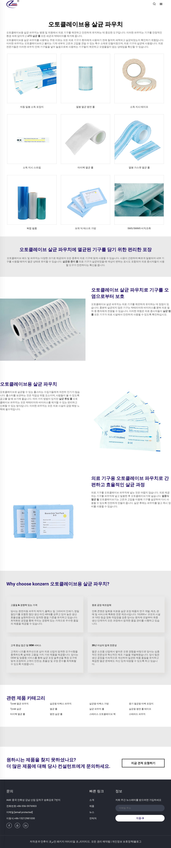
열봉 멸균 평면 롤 (85, 106)
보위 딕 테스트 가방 (85, 228)
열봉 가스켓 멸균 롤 (139, 167)
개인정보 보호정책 (122, 841)
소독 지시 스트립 (32, 167)
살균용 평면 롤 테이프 (140, 709)
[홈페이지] (12, 3)
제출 (140, 818)
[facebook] (9, 825)
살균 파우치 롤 (96, 709)
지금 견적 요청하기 (143, 763)
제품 (91, 806)
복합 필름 (32, 228)
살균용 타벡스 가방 (99, 703)
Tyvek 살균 (15, 709)
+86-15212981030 (24, 818)
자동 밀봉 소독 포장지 (32, 106)
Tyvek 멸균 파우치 (19, 703)
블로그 (137, 841)
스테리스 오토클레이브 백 (102, 714)
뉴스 (91, 812)
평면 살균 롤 (56, 714)
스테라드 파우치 (137, 714)
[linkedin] (25, 825)
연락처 (93, 818)
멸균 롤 (53, 709)
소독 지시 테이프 (139, 106)
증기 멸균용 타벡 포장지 (141, 703)
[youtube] (17, 825)
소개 (91, 799)
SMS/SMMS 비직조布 (139, 228)
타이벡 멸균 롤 (85, 167)
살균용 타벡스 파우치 (61, 703)
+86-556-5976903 (27, 806)
